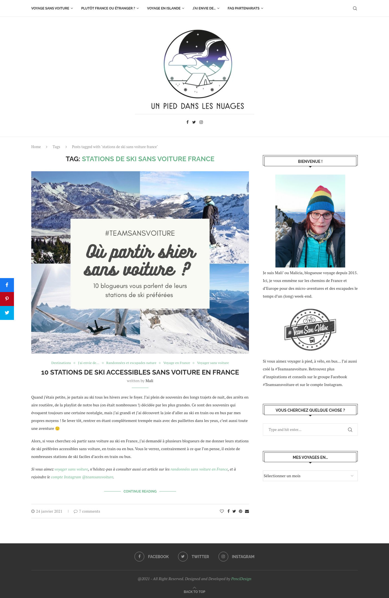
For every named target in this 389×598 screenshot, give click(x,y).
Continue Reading (140, 491)
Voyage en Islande (164, 8)
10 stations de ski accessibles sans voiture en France (140, 372)
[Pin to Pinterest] (240, 510)
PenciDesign (241, 578)
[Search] (355, 8)
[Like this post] (222, 510)
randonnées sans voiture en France (199, 469)
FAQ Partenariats (244, 8)
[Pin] (7, 299)
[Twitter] (194, 123)
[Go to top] (194, 590)
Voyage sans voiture (50, 8)
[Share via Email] (247, 510)
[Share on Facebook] (228, 510)
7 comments (87, 510)
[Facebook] (187, 123)
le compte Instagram (324, 384)
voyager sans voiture (71, 469)
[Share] (7, 285)
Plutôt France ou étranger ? (108, 8)
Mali (149, 381)
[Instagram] (201, 123)
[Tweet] (7, 313)
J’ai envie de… (204, 8)
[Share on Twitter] (234, 510)
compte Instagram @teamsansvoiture (82, 477)
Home (36, 146)
